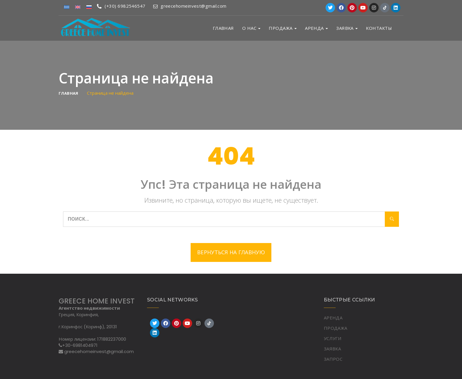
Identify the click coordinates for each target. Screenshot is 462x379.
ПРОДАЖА (283, 28)
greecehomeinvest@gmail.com (190, 6)
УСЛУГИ (332, 338)
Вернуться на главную (231, 252)
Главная (223, 28)
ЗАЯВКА (347, 28)
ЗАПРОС (333, 359)
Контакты (379, 28)
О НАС (251, 28)
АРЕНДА (316, 28)
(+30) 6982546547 (121, 6)
